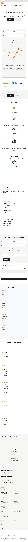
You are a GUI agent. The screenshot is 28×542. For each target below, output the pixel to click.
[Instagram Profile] (12, 482)
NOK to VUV (5, 424)
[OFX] (2, 3)
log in (23, 69)
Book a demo (10, 489)
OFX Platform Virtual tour (4, 502)
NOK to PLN (5, 403)
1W (11, 42)
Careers (2, 528)
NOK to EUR (5, 365)
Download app (3, 512)
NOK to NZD (5, 392)
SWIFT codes (3, 507)
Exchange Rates (5, 5)
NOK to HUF (5, 373)
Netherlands (5, 316)
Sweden (4, 329)
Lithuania (4, 305)
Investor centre (16, 520)
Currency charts (3, 506)
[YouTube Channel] (10, 482)
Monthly (14, 250)
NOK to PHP (5, 399)
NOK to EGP (5, 363)
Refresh (22, 65)
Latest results (15, 521)
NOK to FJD (5, 367)
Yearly (18, 250)
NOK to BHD (5, 350)
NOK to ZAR (5, 429)
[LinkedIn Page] (5, 482)
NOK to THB (5, 412)
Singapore (4, 318)
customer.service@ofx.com (14, 449)
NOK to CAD (6, 352)
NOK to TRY (5, 416)
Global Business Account (4, 493)
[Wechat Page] (8, 482)
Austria (4, 301)
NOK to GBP (5, 369)
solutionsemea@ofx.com (14, 458)
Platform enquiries (16, 512)
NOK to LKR (5, 384)
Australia (4, 290)
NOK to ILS (5, 377)
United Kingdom (5, 320)
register (20, 69)
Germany (4, 314)
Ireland (4, 325)
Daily (10, 250)
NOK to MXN (6, 388)
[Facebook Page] (3, 482)
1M (13, 42)
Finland (4, 292)
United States (5, 331)
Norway (4, 327)
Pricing (15, 497)
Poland (4, 296)
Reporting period (14, 252)
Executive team (3, 527)
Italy (3, 294)
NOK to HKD (6, 371)
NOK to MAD (6, 386)
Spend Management (16, 493)
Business (2, 0)
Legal (2, 521)
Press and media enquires (17, 511)
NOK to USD (5, 420)
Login (2, 489)
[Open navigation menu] (26, 3)
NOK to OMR (6, 394)
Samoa (10, 221)
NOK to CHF (5, 354)
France (4, 303)
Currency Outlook (16, 502)
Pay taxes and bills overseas (4, 516)
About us (2, 520)
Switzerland (4, 309)
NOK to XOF (5, 426)
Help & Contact (5, 489)
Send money (2, 511)
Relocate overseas (3, 515)
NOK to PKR (5, 401)
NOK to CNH (6, 356)
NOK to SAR (5, 405)
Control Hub (2, 498)
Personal (6, 0)
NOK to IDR (5, 375)
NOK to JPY (5, 380)
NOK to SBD (5, 407)
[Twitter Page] (6, 482)
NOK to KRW (6, 382)
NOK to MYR (6, 390)
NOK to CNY (6, 358)
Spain (4, 307)
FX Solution (2, 497)
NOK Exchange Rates (11, 5)
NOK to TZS (5, 418)
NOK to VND (6, 422)
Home (2, 5)
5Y (16, 42)
